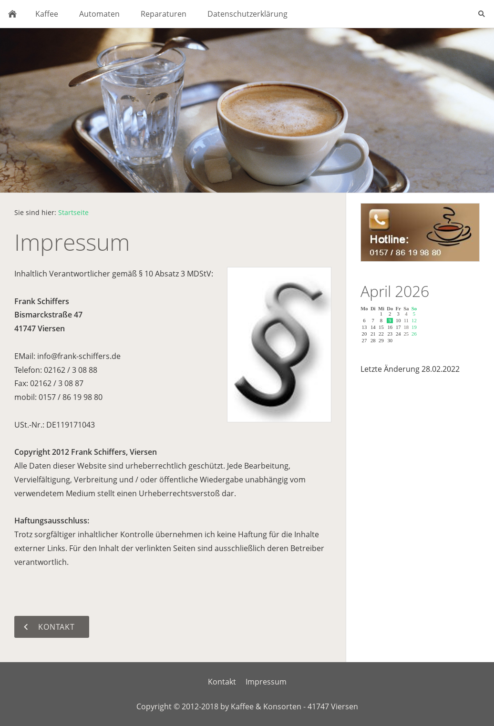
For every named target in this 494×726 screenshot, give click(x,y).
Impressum (266, 681)
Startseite (73, 212)
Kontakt (222, 681)
